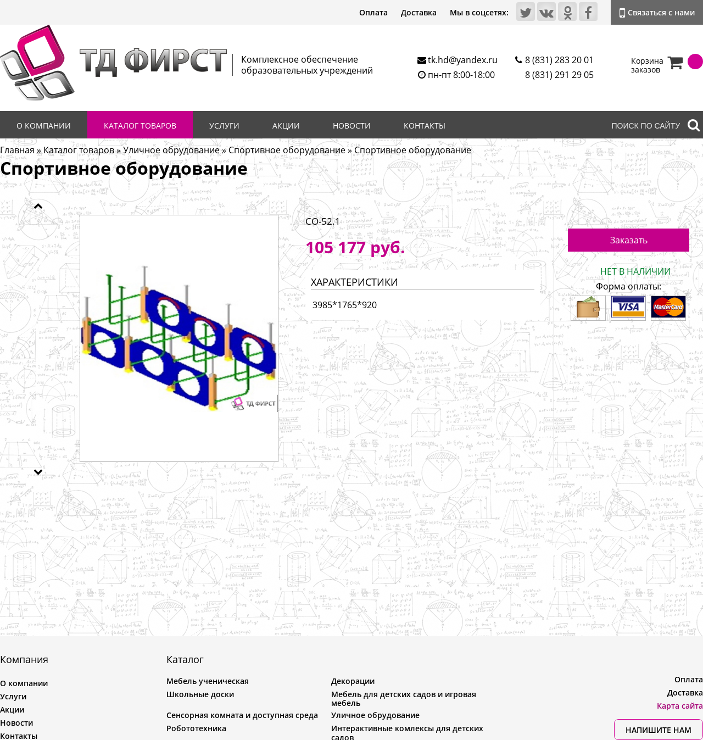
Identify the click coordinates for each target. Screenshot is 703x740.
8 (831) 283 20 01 (559, 60)
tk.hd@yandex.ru (463, 60)
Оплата (373, 12)
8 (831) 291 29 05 (559, 75)
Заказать (629, 240)
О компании (43, 125)
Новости (352, 125)
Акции (286, 125)
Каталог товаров (140, 125)
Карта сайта (680, 705)
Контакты (424, 125)
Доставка (419, 12)
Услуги (224, 125)
